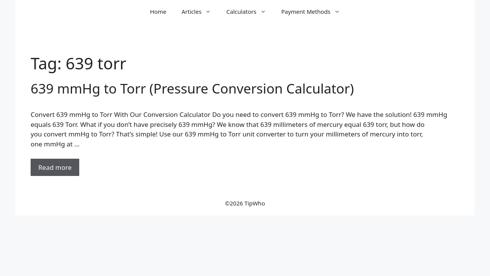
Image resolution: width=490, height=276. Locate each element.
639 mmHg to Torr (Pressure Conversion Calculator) (192, 88)
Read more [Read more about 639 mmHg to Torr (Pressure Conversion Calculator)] (55, 167)
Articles (200, 11)
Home (158, 11)
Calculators (249, 11)
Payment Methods (314, 11)
